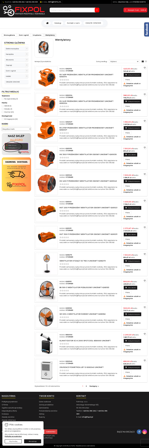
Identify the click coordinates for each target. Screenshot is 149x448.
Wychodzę (13, 441)
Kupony (42, 417)
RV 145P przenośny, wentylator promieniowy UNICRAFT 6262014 (86, 76)
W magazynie (11, 119)
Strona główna (14, 43)
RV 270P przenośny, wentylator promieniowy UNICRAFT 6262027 (87, 129)
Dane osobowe (45, 402)
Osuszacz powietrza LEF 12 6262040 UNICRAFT (82, 367)
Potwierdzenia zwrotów (48, 411)
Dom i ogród (11, 71)
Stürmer (9, 112)
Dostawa (5, 414)
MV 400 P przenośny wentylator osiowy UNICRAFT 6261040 (88, 181)
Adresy (41, 414)
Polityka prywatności (10, 402)
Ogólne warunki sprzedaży (12, 408)
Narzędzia (10, 54)
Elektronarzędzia (12, 49)
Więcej (128, 79)
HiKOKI (7, 106)
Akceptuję (33, 441)
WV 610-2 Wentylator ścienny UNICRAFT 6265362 (83, 314)
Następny (94, 386)
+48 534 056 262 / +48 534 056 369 (25, 2)
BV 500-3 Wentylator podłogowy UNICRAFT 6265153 (84, 287)
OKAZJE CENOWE (93, 23)
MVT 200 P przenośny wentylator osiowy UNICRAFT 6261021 (88, 208)
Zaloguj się (123, 2)
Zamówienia (44, 408)
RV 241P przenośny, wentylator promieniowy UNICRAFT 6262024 (86, 102)
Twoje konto (46, 396)
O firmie (5, 405)
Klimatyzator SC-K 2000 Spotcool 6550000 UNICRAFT (85, 341)
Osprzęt (9, 65)
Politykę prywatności (13, 436)
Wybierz (124, 61)
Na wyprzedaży (11, 99)
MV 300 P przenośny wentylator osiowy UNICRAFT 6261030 (88, 154)
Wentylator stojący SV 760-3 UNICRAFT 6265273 (83, 261)
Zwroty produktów (46, 405)
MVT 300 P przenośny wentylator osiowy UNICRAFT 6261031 (88, 234)
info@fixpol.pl (54, 2)
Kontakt (81, 396)
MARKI (8, 76)
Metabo (8, 109)
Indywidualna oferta (9, 411)
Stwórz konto (139, 2)
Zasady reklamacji (9, 420)
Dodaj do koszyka (132, 75)
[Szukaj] (74, 10)
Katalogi (57, 23)
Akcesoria (10, 60)
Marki (5, 124)
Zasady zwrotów (8, 417)
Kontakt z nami (73, 23)
